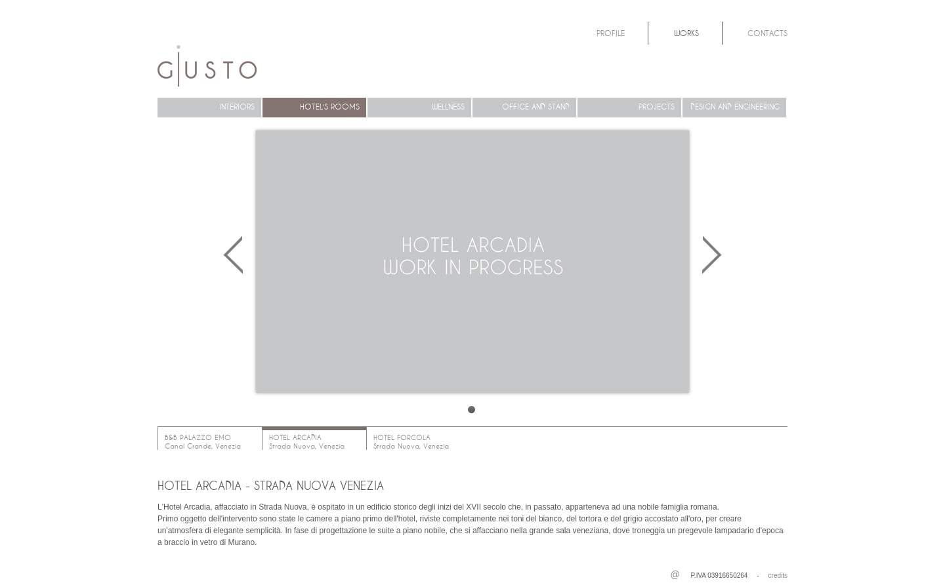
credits (778, 575)
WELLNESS (448, 106)
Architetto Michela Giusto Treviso (207, 66)
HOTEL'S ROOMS (330, 106)
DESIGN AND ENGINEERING (735, 106)
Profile (611, 33)
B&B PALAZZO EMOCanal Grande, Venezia (203, 442)
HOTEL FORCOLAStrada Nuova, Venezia (411, 442)
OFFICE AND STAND (536, 106)
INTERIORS (237, 106)
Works (686, 33)
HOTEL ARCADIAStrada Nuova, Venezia (307, 442)
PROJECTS (657, 106)
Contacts (767, 33)
